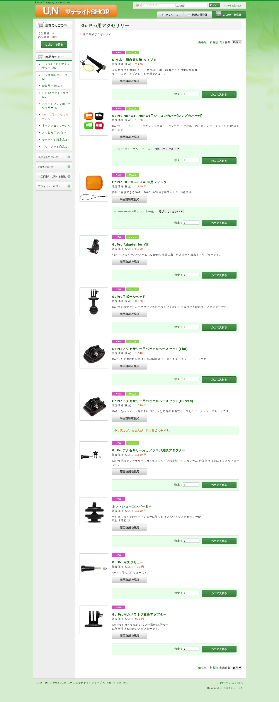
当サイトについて (48, 157)
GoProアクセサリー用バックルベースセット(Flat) (150, 349)
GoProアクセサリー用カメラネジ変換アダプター (150, 450)
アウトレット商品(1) (55, 146)
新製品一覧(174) (53, 85)
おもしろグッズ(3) (54, 132)
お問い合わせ (45, 166)
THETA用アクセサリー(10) (56, 94)
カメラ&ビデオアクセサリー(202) (56, 66)
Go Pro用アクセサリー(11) (55, 116)
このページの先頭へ (230, 682)
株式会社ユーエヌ (233, 688)
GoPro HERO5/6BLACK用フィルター (141, 182)
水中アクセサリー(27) (56, 125)
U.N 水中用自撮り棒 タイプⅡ (136, 60)
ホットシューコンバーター (132, 506)
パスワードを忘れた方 (231, 5)
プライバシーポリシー (50, 186)
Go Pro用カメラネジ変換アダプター (139, 614)
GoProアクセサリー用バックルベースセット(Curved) (152, 401)
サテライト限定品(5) (55, 139)
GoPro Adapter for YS (130, 244)
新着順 (214, 42)
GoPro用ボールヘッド (129, 296)
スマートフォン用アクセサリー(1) (56, 105)
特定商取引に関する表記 (52, 176)
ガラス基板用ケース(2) (55, 77)
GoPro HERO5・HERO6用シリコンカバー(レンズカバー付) (157, 115)
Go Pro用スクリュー (127, 562)
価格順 (202, 42)
